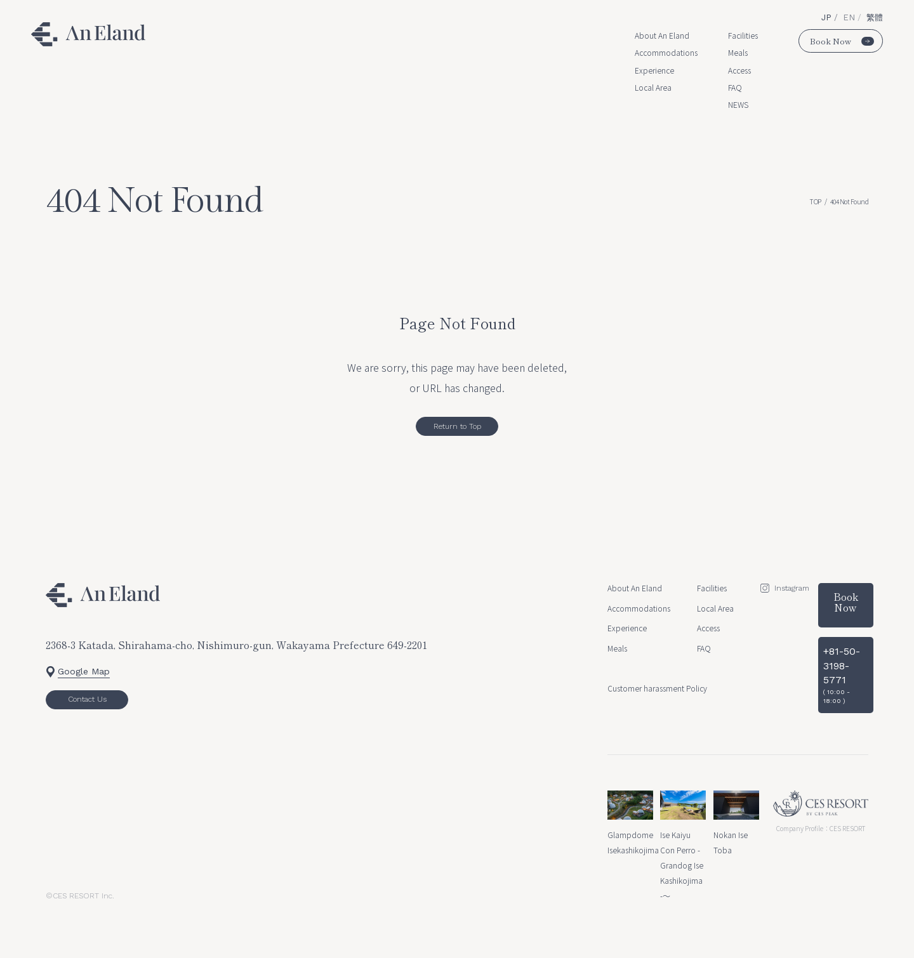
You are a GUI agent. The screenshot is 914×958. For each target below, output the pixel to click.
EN (850, 17)
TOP (815, 201)
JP (827, 17)
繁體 (874, 17)
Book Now (842, 41)
